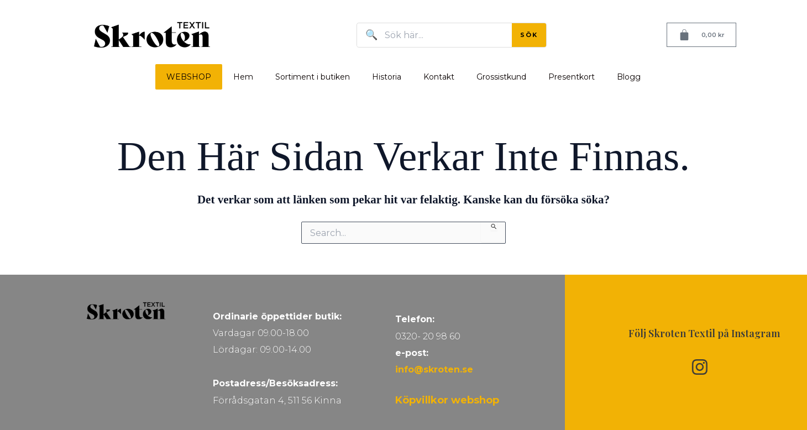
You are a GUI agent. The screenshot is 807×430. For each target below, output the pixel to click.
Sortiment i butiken (312, 77)
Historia (386, 77)
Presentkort (571, 77)
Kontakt (438, 77)
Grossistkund (501, 77)
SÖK (529, 35)
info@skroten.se (434, 369)
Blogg (629, 77)
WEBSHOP (188, 77)
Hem (243, 77)
